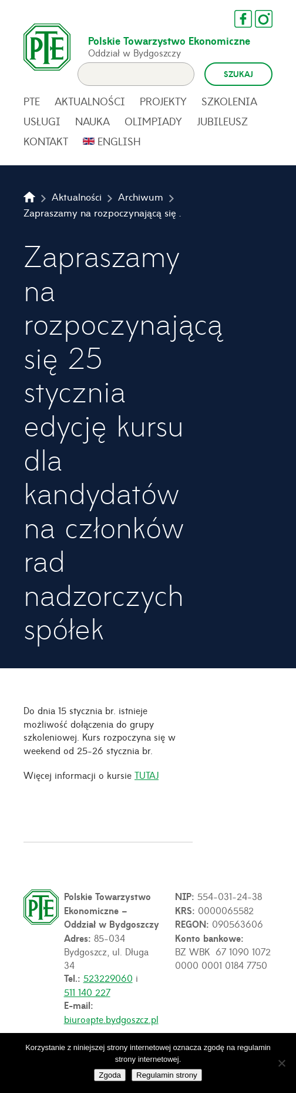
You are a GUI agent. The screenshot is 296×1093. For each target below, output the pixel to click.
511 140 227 (87, 991)
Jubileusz (222, 121)
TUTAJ (146, 774)
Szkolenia (229, 101)
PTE (31, 101)
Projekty (163, 101)
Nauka (92, 121)
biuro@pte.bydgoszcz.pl (111, 1018)
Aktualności (90, 101)
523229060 (108, 977)
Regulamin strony (166, 1075)
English (119, 141)
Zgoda (110, 1075)
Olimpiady (153, 121)
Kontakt (45, 141)
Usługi (41, 121)
